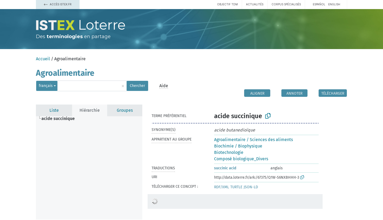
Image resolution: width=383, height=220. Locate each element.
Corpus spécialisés (286, 4)
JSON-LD (251, 187)
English (334, 4)
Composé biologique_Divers (241, 158)
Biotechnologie (228, 152)
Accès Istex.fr (58, 4)
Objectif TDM (227, 4)
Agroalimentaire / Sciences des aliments (253, 139)
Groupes (125, 110)
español (319, 4)
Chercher (137, 85)
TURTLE (236, 187)
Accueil (43, 58)
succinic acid (225, 168)
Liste (54, 110)
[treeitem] (60, 118)
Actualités (254, 4)
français (46, 85)
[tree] (89, 167)
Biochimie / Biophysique (238, 146)
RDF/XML (221, 187)
